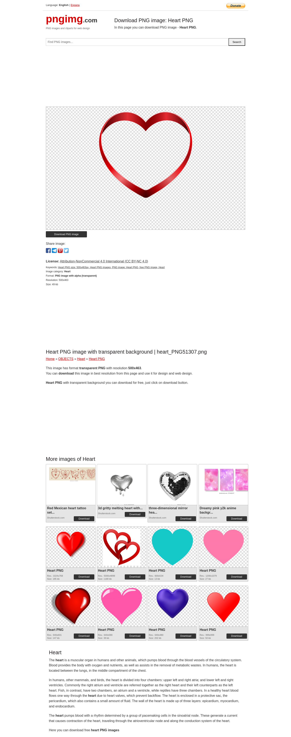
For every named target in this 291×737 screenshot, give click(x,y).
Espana (75, 5)
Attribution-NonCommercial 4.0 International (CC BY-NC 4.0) (104, 261)
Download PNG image (66, 234)
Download (84, 518)
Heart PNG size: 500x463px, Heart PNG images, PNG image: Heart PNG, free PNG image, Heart (111, 267)
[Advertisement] (145, 78)
